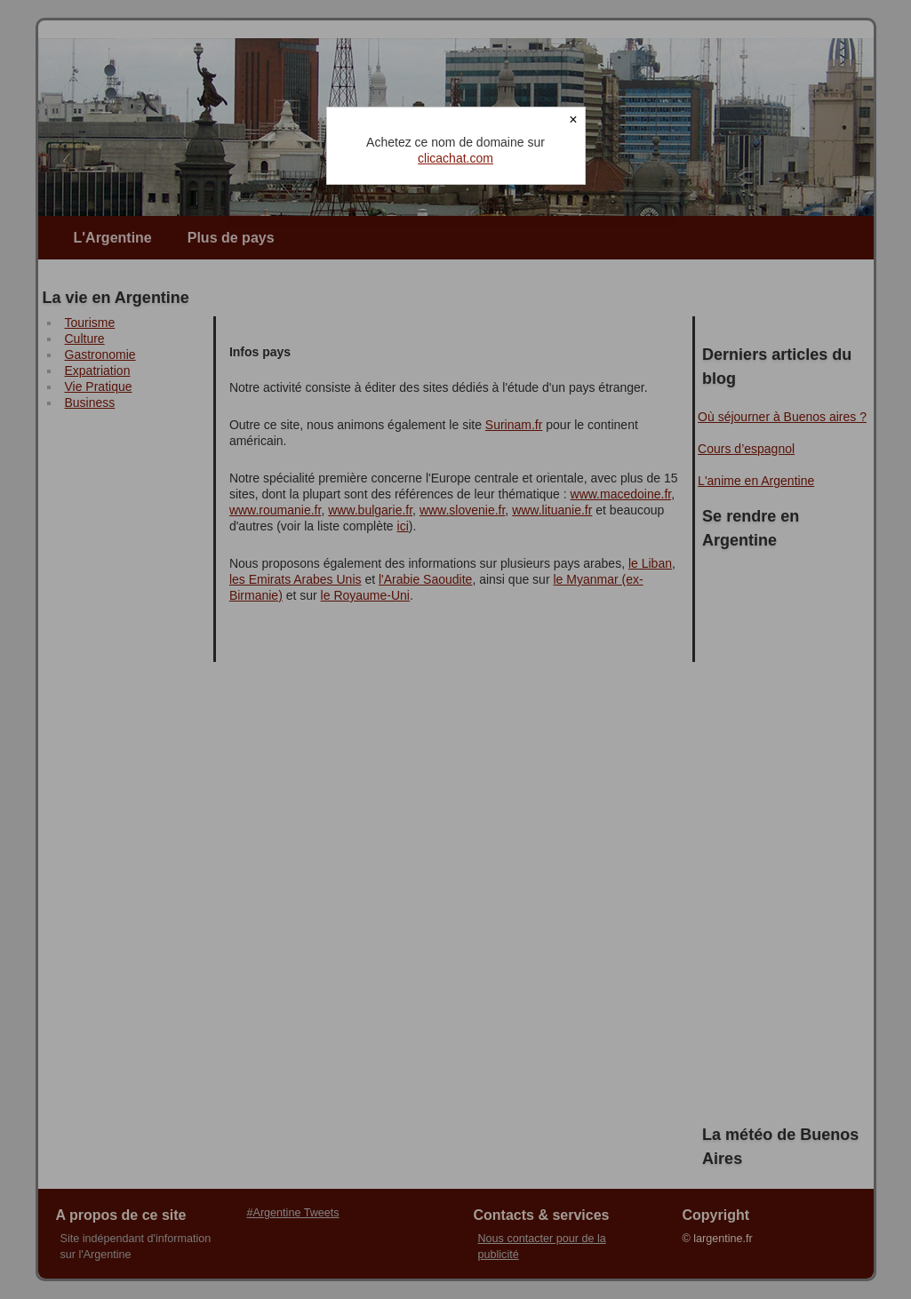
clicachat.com (455, 158)
